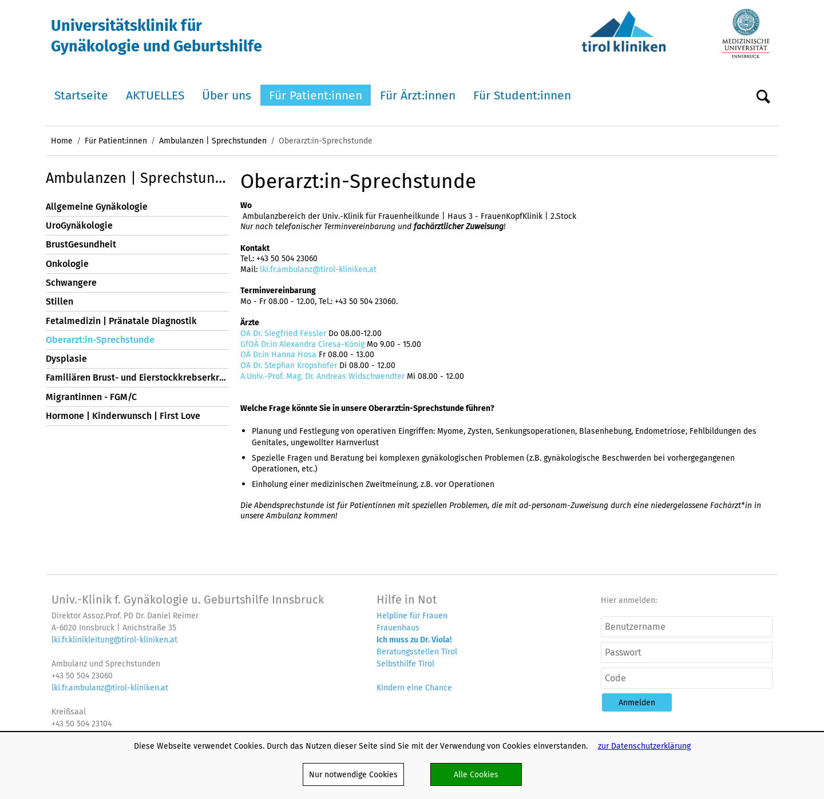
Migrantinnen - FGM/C (91, 397)
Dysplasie (66, 358)
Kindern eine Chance (414, 687)
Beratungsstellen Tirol (417, 651)
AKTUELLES (155, 95)
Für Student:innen (522, 95)
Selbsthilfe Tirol (405, 663)
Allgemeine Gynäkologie (97, 206)
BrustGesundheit (81, 244)
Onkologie (67, 263)
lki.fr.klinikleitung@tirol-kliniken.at (114, 639)
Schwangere (71, 282)
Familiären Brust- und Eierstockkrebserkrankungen (137, 377)
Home (62, 140)
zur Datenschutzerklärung (644, 746)
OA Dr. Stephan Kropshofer (288, 365)
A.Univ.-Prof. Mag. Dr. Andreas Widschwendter (322, 376)
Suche (763, 95)
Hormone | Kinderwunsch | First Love (123, 415)
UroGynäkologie (79, 225)
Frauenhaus (398, 627)
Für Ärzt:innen (417, 95)
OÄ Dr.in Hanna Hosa (278, 354)
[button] (637, 702)
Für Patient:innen (315, 95)
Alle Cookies (476, 774)
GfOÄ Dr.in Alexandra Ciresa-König (303, 344)
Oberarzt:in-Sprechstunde (100, 339)
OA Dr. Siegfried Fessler (284, 333)
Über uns (226, 95)
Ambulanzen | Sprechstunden (213, 140)
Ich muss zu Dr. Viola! (414, 639)
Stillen (59, 301)
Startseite (81, 95)
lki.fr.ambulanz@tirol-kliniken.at (318, 269)
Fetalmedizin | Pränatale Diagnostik (121, 320)
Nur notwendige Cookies (353, 774)
